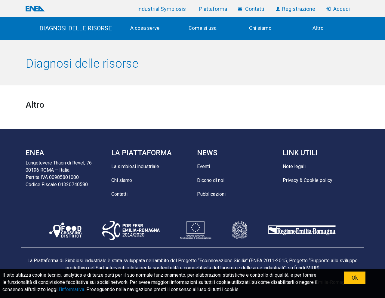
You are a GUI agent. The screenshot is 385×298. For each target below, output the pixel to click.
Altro (318, 28)
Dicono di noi (210, 180)
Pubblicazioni (211, 194)
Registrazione (298, 9)
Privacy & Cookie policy (307, 180)
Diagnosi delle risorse (82, 64)
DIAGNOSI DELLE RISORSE (75, 28)
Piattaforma (213, 9)
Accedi (341, 9)
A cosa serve (144, 28)
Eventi (203, 166)
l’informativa (71, 289)
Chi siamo (260, 28)
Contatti (254, 9)
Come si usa (203, 28)
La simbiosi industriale (135, 166)
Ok (355, 278)
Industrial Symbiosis (161, 9)
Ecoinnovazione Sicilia (222, 260)
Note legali (294, 166)
